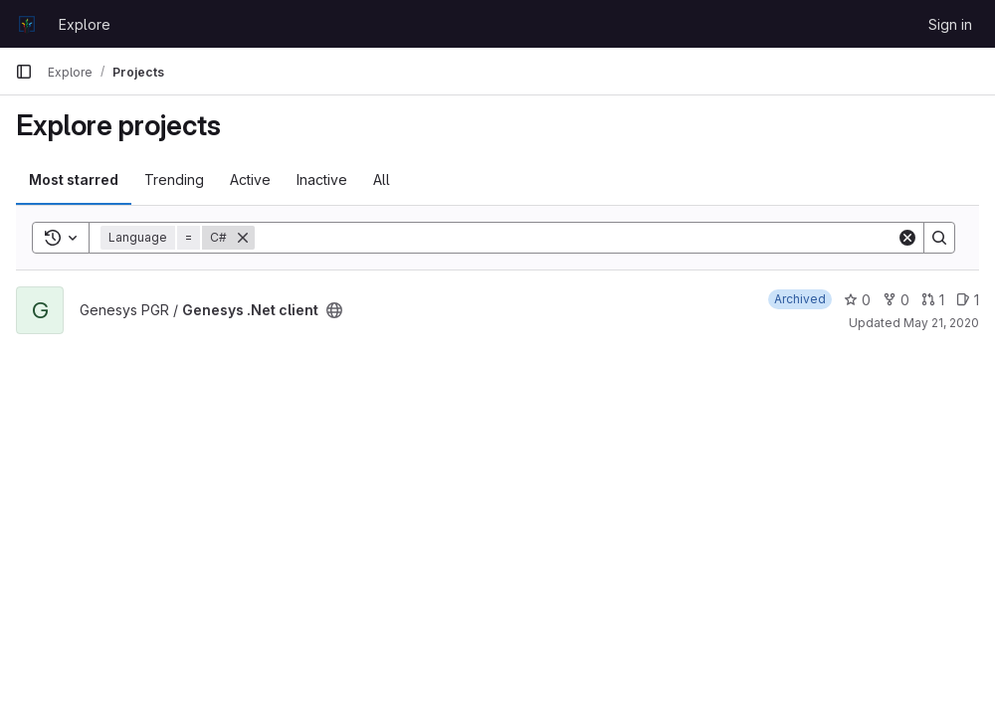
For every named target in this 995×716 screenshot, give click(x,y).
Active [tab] (250, 179)
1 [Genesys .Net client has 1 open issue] (967, 299)
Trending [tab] (174, 179)
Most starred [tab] (73, 179)
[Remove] (243, 238)
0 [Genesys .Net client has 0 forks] (896, 299)
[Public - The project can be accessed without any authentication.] (334, 310)
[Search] (576, 238)
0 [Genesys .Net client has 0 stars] (857, 299)
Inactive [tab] (322, 179)
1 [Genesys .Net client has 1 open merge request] (932, 299)
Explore (84, 24)
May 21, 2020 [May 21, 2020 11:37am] (941, 322)
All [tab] (381, 179)
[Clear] (907, 238)
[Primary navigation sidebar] (24, 72)
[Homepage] (27, 24)
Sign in (950, 24)
